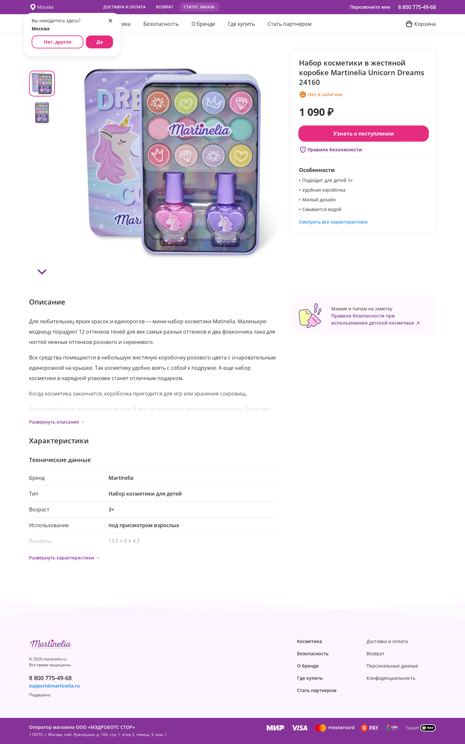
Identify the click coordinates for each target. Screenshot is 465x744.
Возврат (164, 7)
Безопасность (161, 23)
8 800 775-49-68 (417, 7)
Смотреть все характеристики (333, 222)
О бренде (203, 23)
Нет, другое (57, 42)
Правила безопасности (330, 150)
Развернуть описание (57, 422)
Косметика (309, 641)
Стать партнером (290, 23)
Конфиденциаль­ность (391, 678)
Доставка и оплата (124, 7)
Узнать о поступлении (363, 133)
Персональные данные (392, 666)
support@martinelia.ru (54, 686)
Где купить (241, 23)
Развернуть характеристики (65, 558)
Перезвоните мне (370, 7)
